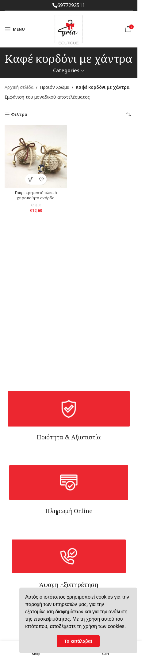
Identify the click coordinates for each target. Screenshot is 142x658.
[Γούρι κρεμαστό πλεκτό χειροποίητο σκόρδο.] (36, 156)
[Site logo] (69, 29)
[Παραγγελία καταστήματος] (128, 114)
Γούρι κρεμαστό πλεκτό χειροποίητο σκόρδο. (36, 195)
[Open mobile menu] (15, 29)
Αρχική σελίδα (19, 87)
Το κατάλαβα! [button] (78, 641)
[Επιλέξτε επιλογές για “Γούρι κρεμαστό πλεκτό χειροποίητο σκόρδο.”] (30, 179)
